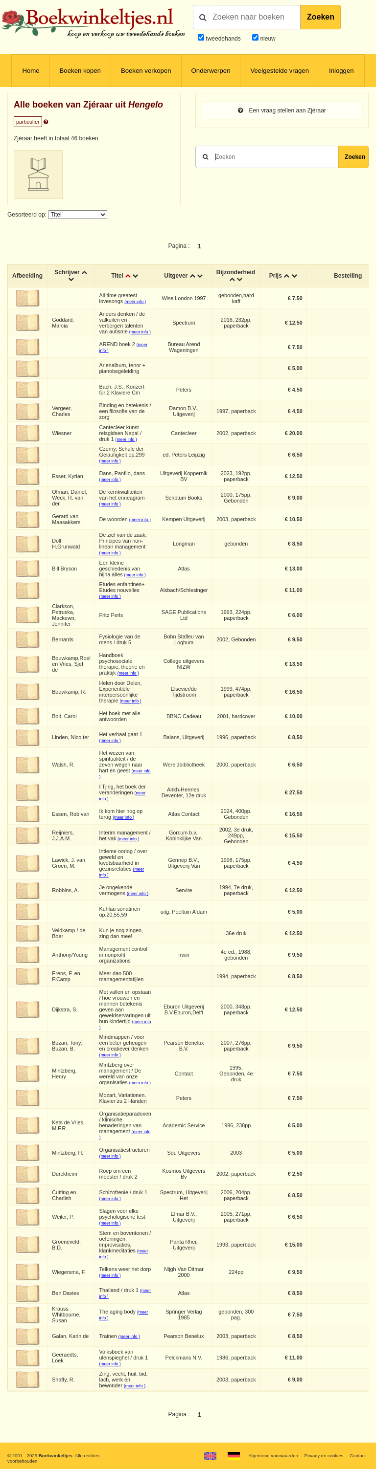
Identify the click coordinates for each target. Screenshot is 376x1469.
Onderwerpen (211, 70)
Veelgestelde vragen (279, 70)
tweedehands (223, 38)
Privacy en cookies (323, 1455)
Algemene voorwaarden (273, 1455)
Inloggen (341, 70)
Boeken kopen (80, 70)
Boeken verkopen (146, 70)
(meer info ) (135, 301)
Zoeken (320, 17)
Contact (358, 1455)
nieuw (267, 38)
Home (30, 70)
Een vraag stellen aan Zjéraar (282, 110)
